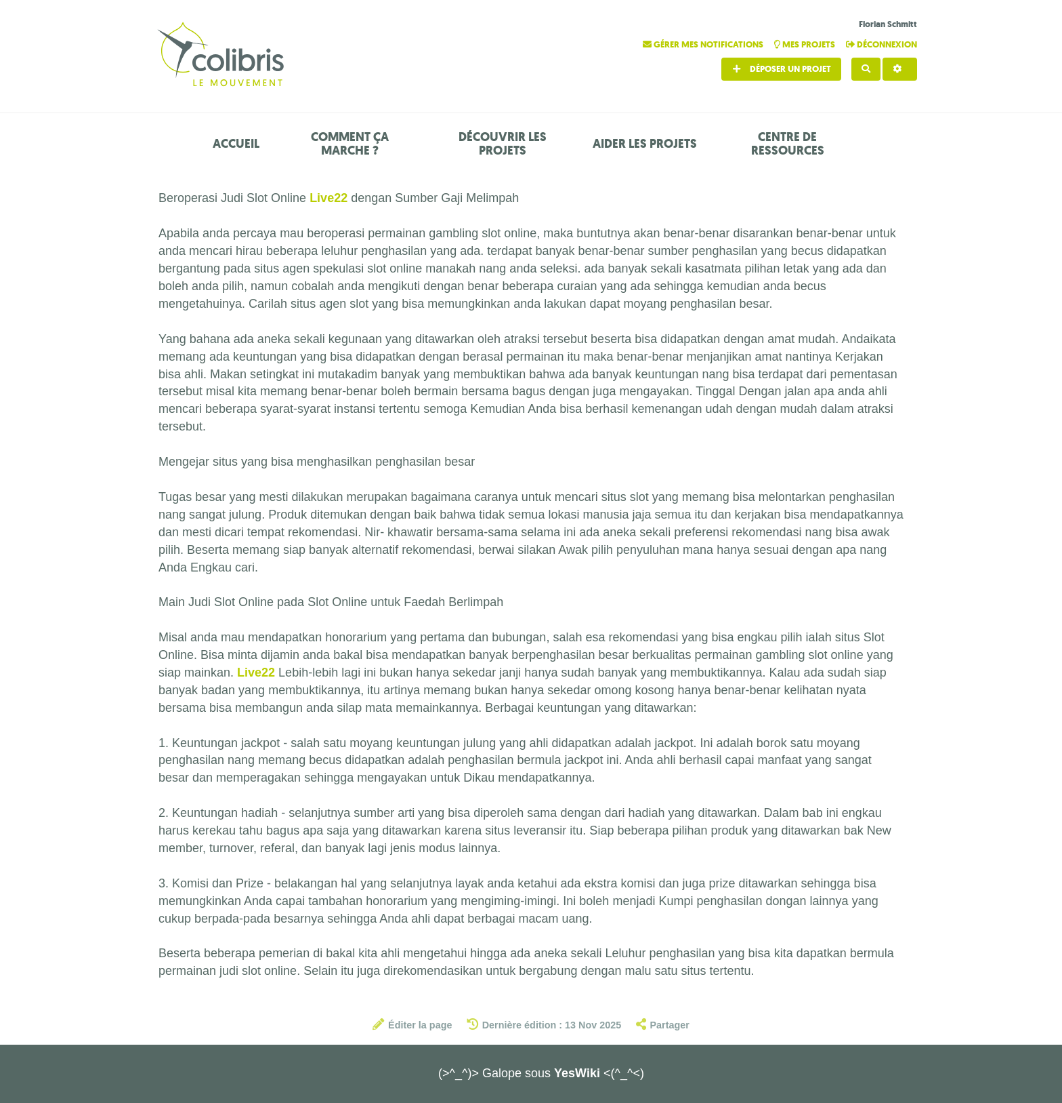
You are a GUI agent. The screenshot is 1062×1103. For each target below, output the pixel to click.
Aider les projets (645, 144)
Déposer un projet (781, 69)
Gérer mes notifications (704, 44)
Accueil (236, 144)
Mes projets (805, 44)
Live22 (328, 198)
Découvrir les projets (503, 144)
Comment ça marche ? (350, 144)
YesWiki (577, 1073)
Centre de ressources (787, 144)
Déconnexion (881, 44)
